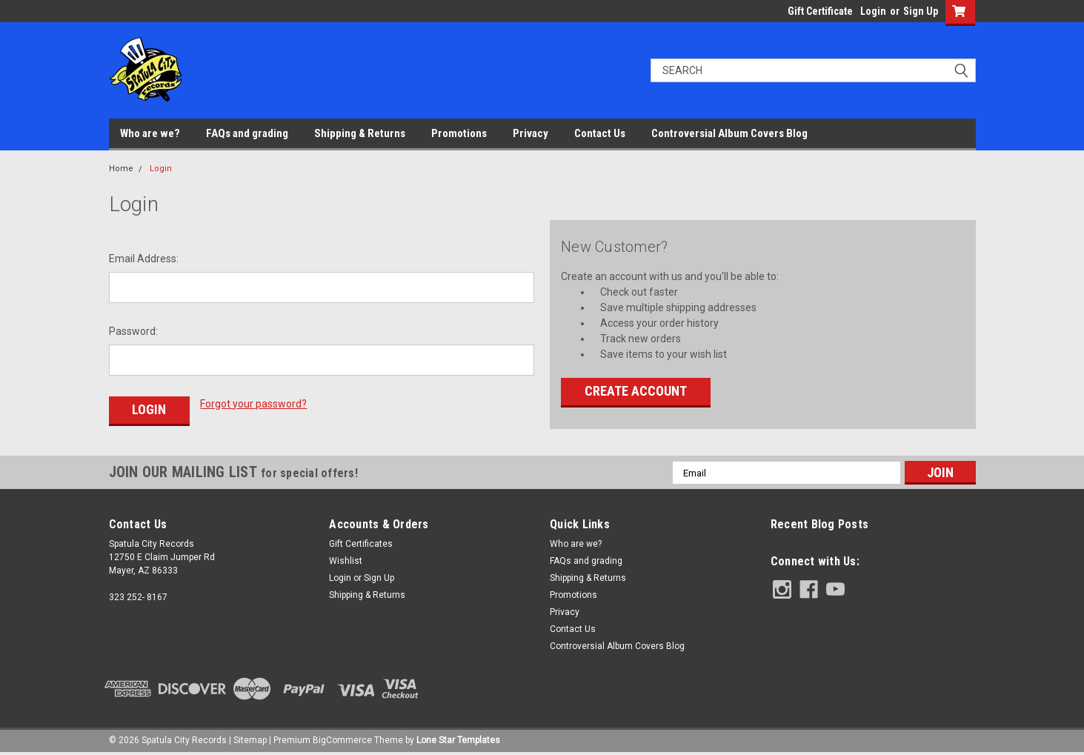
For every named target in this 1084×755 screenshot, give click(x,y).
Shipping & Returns (359, 133)
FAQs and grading (247, 133)
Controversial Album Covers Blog (729, 133)
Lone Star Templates (458, 740)
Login (873, 11)
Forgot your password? (253, 404)
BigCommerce (342, 740)
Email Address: (144, 259)
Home (121, 168)
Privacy (530, 133)
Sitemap (250, 740)
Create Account (636, 391)
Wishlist (345, 561)
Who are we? (150, 133)
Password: (133, 331)
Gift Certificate (820, 11)
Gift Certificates (361, 544)
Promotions (459, 133)
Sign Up (920, 11)
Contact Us (599, 133)
